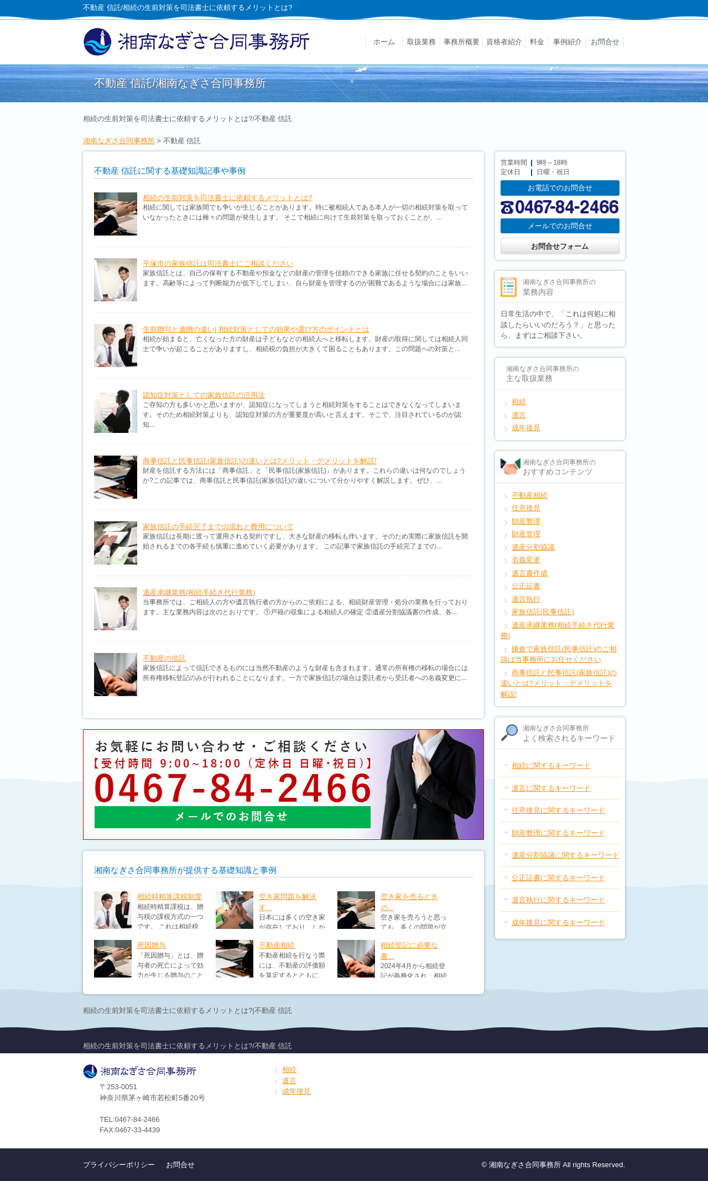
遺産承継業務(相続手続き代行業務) (199, 592)
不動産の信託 (164, 658)
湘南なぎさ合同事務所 (119, 141)
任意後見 (526, 508)
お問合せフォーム (560, 246)
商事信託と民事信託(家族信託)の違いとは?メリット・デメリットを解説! (260, 461)
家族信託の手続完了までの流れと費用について (218, 526)
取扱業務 (421, 42)
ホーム (384, 42)
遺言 (519, 415)
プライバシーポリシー (119, 1165)
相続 (519, 402)
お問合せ (605, 42)
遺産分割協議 (533, 547)
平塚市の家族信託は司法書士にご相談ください (218, 263)
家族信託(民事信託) (543, 612)
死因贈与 (151, 945)
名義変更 (526, 560)
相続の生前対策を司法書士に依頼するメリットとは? (227, 198)
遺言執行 (526, 599)
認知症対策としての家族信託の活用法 (204, 395)
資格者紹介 (504, 42)
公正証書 (526, 586)
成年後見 (526, 428)
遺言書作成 (530, 573)
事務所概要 (462, 42)
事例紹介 (567, 42)
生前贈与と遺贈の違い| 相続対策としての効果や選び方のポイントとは (256, 329)
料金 (537, 42)
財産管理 (526, 534)
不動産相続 (277, 945)
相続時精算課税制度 (169, 896)
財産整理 (526, 521)
